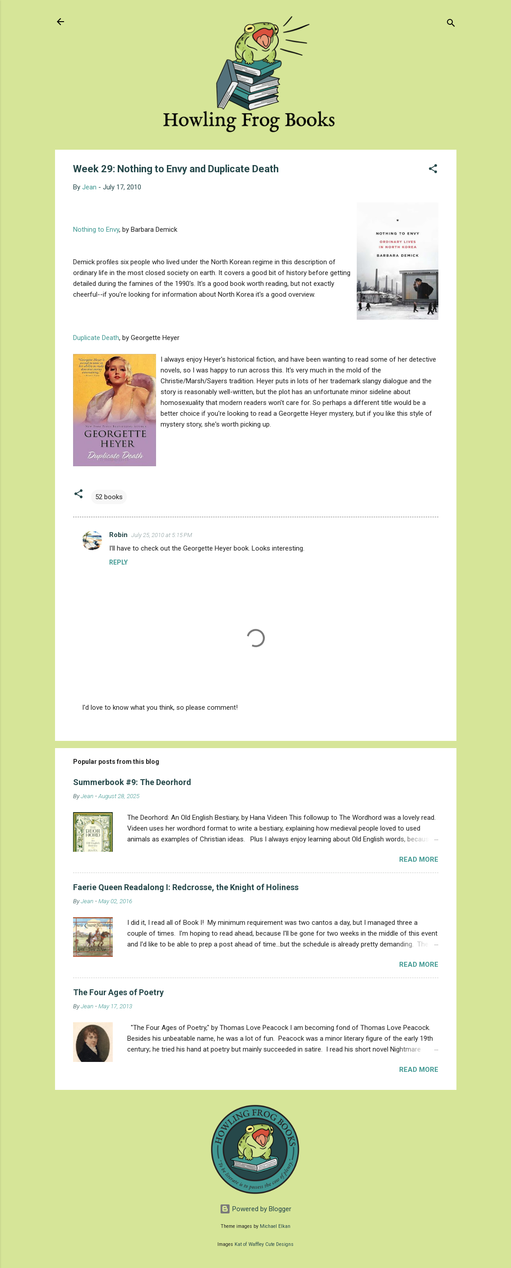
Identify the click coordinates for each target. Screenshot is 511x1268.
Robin (118, 535)
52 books (109, 497)
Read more (418, 859)
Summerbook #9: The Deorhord (132, 782)
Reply (118, 562)
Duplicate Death (96, 338)
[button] (433, 170)
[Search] (451, 24)
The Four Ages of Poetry (118, 992)
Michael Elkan (275, 1226)
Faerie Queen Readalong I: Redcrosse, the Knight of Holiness (186, 887)
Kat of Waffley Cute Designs (264, 1244)
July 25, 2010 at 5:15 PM (161, 535)
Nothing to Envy (96, 229)
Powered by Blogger (255, 1209)
